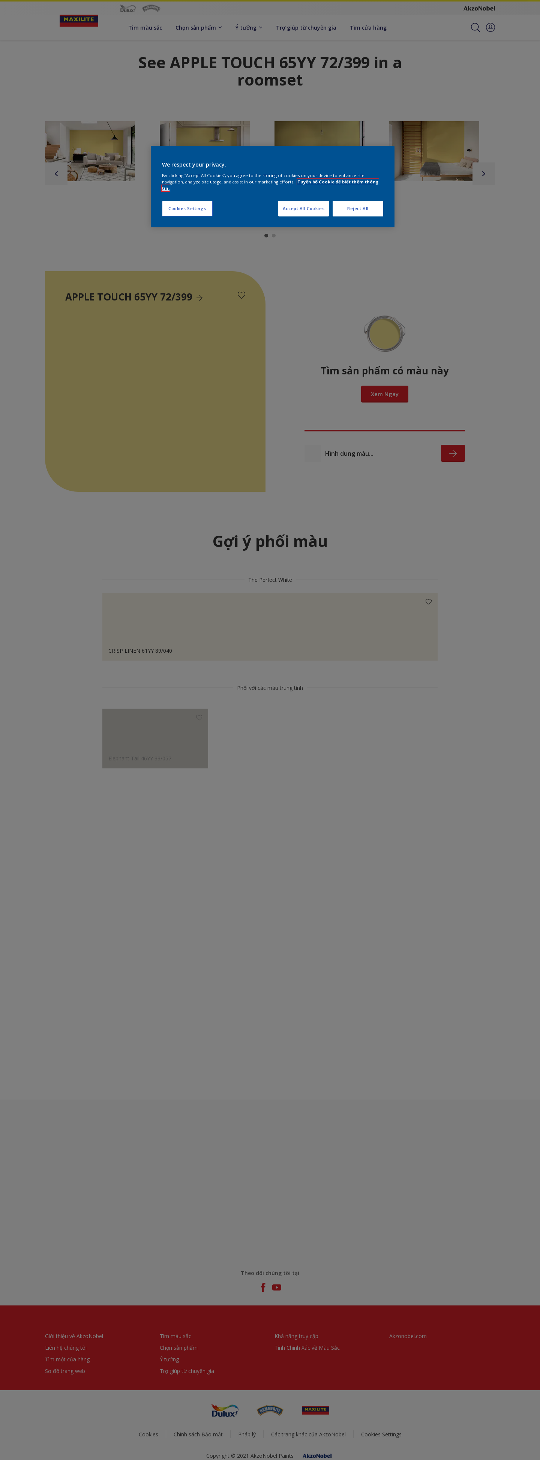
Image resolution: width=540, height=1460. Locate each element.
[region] (272, 186)
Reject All (358, 208)
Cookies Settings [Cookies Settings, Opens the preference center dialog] (187, 208)
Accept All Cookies (303, 208)
